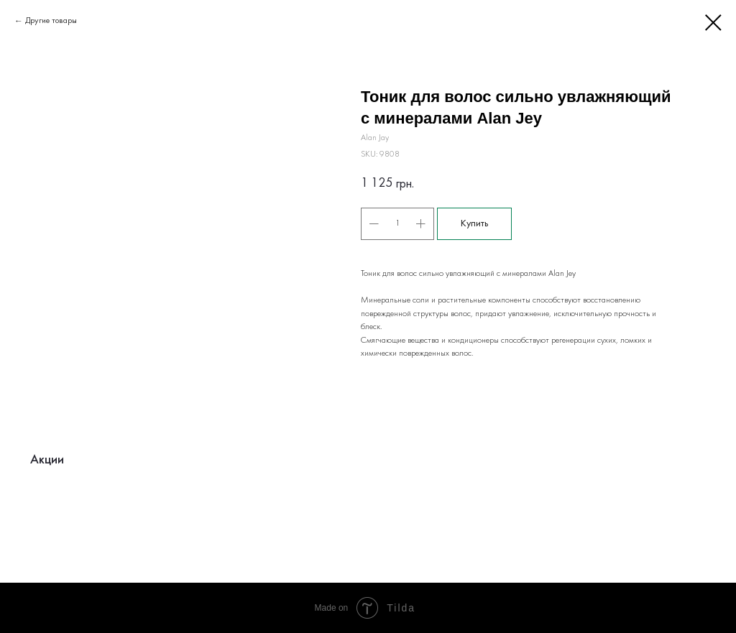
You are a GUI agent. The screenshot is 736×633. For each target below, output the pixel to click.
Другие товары (51, 21)
